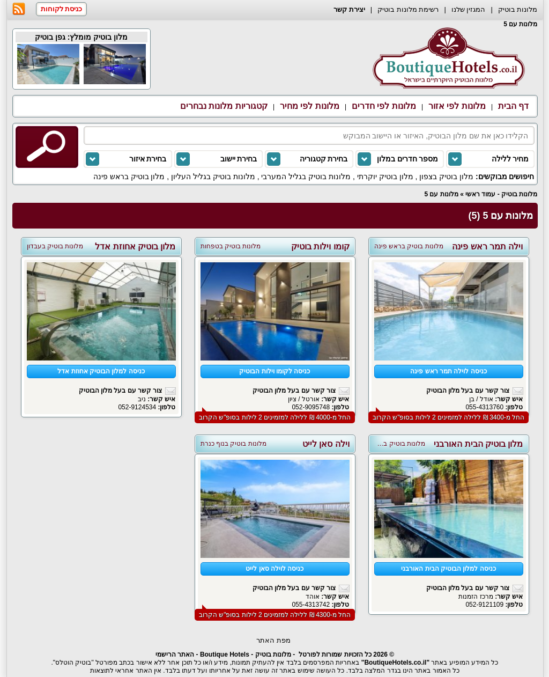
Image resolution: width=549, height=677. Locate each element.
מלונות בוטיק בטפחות (231, 246)
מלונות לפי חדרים (384, 106)
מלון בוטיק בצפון (446, 176)
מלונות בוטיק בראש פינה (408, 246)
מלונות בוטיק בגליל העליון (213, 176)
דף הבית (513, 106)
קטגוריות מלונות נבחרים (224, 106)
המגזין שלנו (468, 9)
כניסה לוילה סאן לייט (274, 568)
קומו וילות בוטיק (320, 246)
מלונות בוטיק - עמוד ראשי (501, 194)
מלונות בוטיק (518, 9)
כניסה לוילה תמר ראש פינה (448, 371)
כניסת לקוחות (62, 9)
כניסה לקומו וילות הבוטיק (274, 371)
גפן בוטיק (50, 37)
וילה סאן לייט (326, 443)
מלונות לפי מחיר (309, 106)
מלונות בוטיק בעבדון (55, 246)
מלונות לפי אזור (457, 106)
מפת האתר (273, 640)
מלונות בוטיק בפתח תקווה (388, 443)
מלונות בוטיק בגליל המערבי (306, 176)
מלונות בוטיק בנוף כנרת (233, 443)
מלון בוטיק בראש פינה (129, 176)
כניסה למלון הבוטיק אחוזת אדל (100, 371)
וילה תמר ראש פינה (487, 246)
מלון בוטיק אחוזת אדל (135, 246)
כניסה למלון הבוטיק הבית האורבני (448, 568)
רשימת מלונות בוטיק (408, 9)
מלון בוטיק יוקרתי (385, 176)
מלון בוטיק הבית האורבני (478, 443)
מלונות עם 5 (441, 194)
